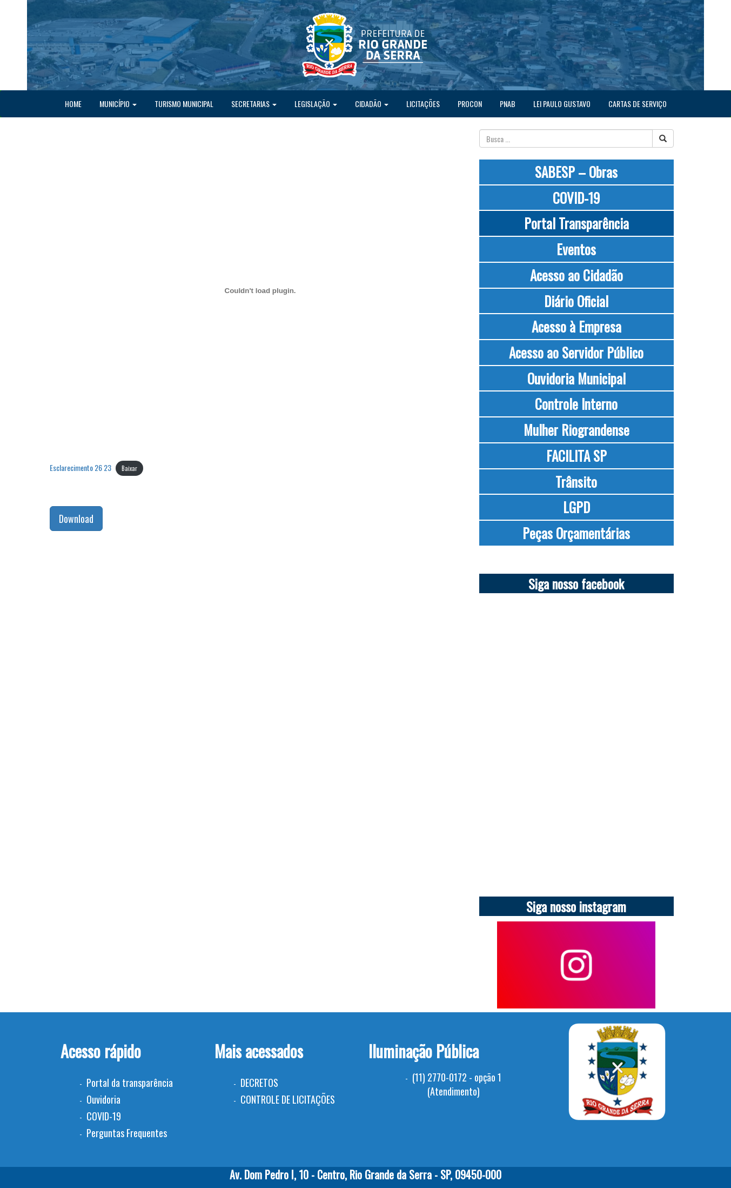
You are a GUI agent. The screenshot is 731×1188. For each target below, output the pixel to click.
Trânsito (576, 482)
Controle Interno (576, 404)
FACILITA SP (576, 456)
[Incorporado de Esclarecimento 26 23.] (260, 290)
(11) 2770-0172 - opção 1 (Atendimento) (456, 1084)
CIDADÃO (371, 103)
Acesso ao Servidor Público (576, 352)
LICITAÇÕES (423, 103)
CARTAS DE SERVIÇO (637, 103)
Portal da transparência (129, 1083)
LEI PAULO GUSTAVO (562, 103)
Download (76, 519)
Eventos (576, 249)
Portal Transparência (576, 223)
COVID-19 (576, 198)
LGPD (576, 507)
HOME (73, 103)
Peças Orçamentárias (576, 533)
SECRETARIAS (254, 103)
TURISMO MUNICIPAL (184, 103)
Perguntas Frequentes (126, 1133)
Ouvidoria (103, 1099)
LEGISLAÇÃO (315, 103)
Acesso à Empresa (576, 326)
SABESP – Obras (576, 172)
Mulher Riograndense (576, 430)
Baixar (129, 468)
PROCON (470, 103)
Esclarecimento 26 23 (80, 467)
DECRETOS (259, 1083)
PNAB (507, 103)
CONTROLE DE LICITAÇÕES (287, 1099)
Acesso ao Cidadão (576, 275)
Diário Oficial (576, 301)
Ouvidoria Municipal (576, 378)
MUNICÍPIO (118, 103)
